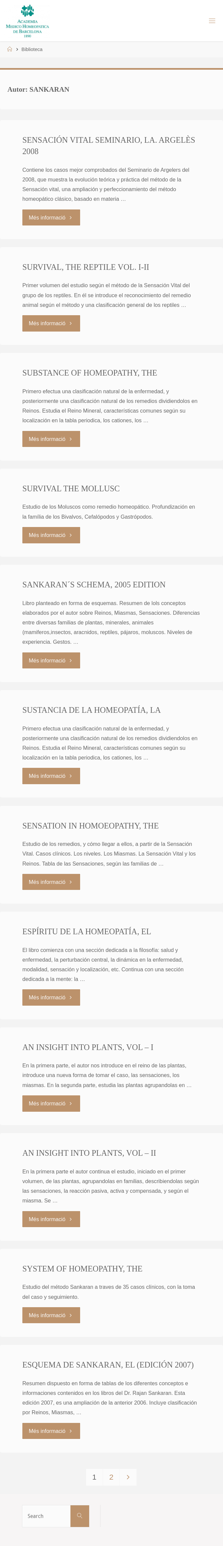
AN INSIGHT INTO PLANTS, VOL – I (88, 1047)
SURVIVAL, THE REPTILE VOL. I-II (85, 267)
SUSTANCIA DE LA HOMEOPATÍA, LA (91, 709)
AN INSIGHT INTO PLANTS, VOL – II (89, 1152)
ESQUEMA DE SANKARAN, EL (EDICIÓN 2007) (108, 1364)
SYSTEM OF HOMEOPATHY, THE (82, 1268)
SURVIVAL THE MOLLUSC (71, 488)
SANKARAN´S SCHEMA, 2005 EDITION (94, 584)
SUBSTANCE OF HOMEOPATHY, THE (89, 372)
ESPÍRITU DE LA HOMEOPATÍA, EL (86, 931)
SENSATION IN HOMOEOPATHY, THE (90, 825)
